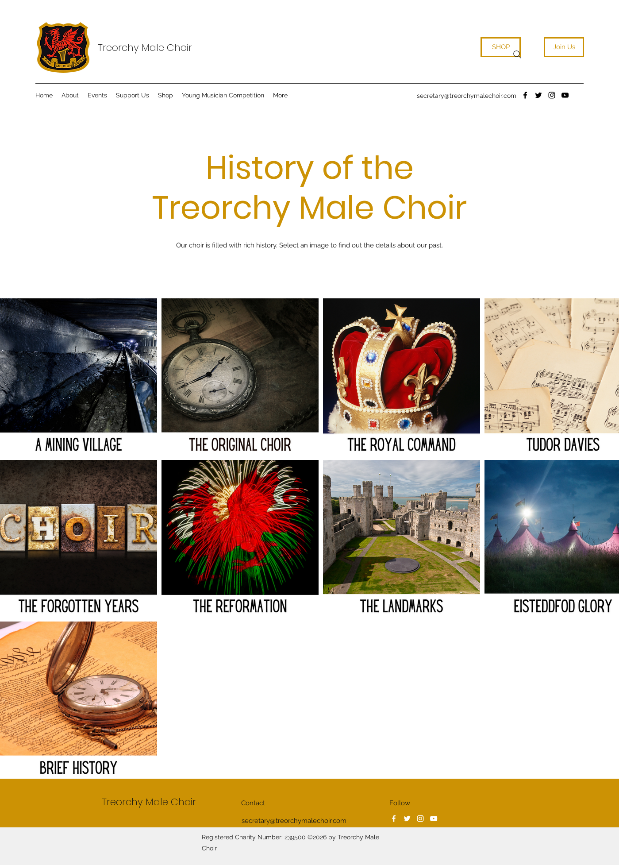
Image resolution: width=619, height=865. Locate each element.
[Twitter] (538, 95)
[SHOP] (501, 47)
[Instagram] (551, 95)
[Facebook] (525, 95)
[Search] (517, 54)
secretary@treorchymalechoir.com (466, 95)
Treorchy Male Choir (145, 47)
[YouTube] (565, 95)
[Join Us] (564, 47)
